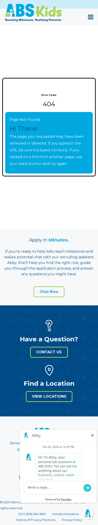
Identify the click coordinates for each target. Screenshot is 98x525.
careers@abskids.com (63, 487)
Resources (26, 450)
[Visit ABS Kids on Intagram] (61, 461)
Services (17, 443)
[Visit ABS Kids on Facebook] (45, 461)
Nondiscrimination (65, 514)
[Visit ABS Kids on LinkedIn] (30, 461)
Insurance (78, 443)
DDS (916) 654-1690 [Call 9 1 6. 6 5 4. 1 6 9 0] (32, 514)
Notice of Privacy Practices (35, 520)
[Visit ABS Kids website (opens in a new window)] (49, 434)
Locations (38, 443)
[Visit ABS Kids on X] (37, 461)
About (58, 443)
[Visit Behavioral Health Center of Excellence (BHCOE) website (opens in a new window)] (27, 484)
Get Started (71, 450)
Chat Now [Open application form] (49, 292)
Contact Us (49, 352)
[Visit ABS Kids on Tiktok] (68, 461)
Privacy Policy (72, 520)
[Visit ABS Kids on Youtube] (53, 461)
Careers (48, 450)
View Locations (49, 396)
